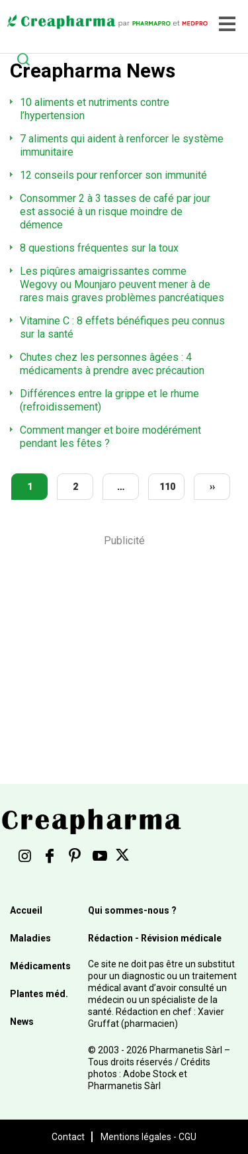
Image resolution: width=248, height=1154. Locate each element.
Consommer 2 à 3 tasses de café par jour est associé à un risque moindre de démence (115, 211)
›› (212, 486)
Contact (68, 1136)
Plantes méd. (39, 993)
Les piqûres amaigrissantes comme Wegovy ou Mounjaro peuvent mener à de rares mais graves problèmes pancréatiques (122, 284)
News (22, 1021)
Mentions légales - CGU (148, 1136)
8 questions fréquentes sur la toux (99, 248)
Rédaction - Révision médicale (155, 938)
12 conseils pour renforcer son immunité (113, 175)
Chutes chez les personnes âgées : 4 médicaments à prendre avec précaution (112, 364)
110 (167, 486)
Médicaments (40, 966)
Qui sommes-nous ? (132, 910)
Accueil (26, 910)
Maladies (30, 938)
